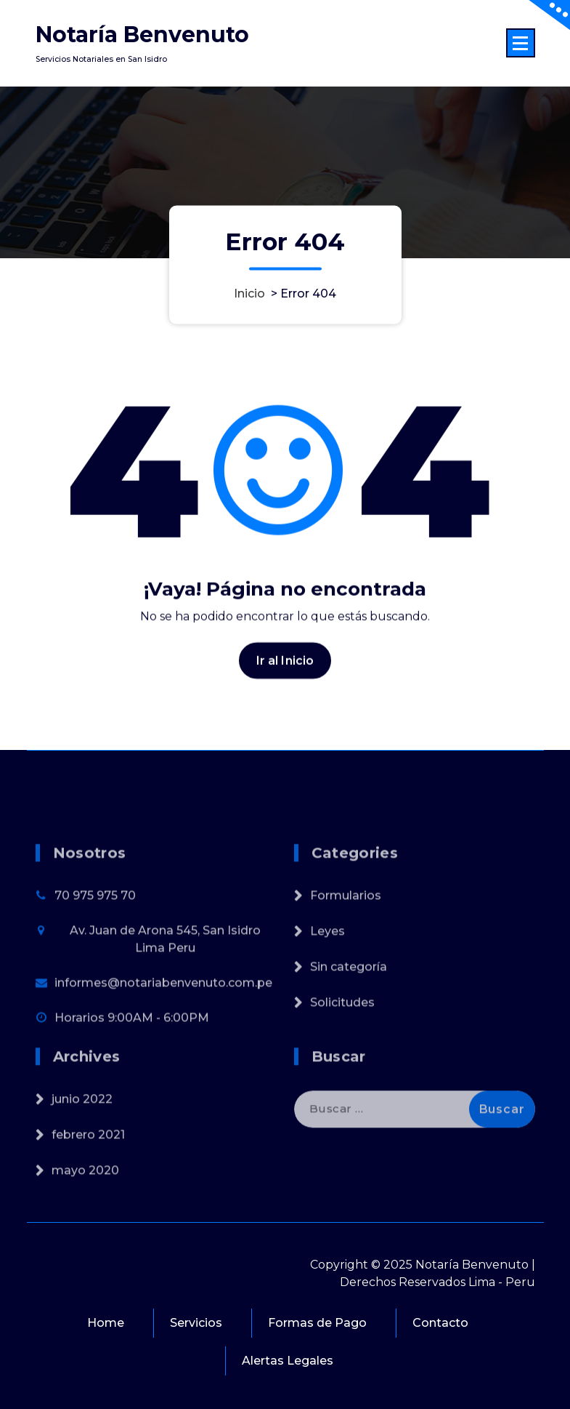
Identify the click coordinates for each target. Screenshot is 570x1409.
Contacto (440, 1323)
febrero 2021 (88, 1168)
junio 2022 (82, 1132)
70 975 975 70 (95, 941)
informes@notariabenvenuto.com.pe (163, 1028)
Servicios (196, 1323)
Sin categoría (348, 1012)
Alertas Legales (287, 1361)
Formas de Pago (317, 1323)
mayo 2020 (85, 1203)
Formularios (345, 941)
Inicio (249, 293)
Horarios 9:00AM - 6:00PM (131, 1063)
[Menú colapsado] (520, 42)
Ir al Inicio (285, 670)
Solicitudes (342, 1048)
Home (105, 1323)
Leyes (327, 976)
